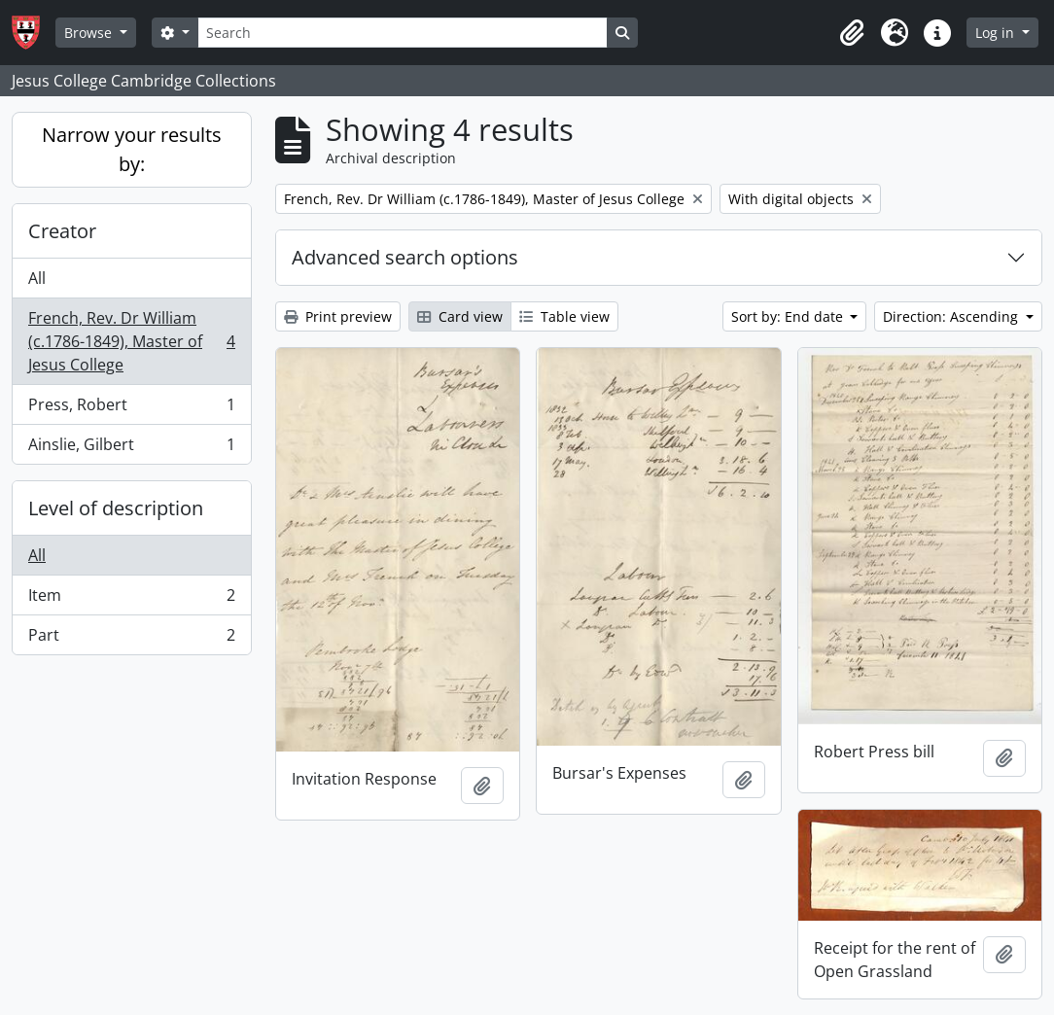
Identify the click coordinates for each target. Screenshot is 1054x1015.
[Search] (402, 33)
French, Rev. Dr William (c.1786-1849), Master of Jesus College (131, 341)
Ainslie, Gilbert (131, 448)
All (37, 278)
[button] (851, 33)
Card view (460, 316)
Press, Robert (131, 409)
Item (131, 599)
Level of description (115, 508)
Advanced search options (405, 257)
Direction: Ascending (952, 316)
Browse (90, 32)
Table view (564, 316)
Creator (62, 231)
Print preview (338, 316)
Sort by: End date (789, 316)
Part (131, 638)
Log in (996, 32)
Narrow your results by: (132, 149)
